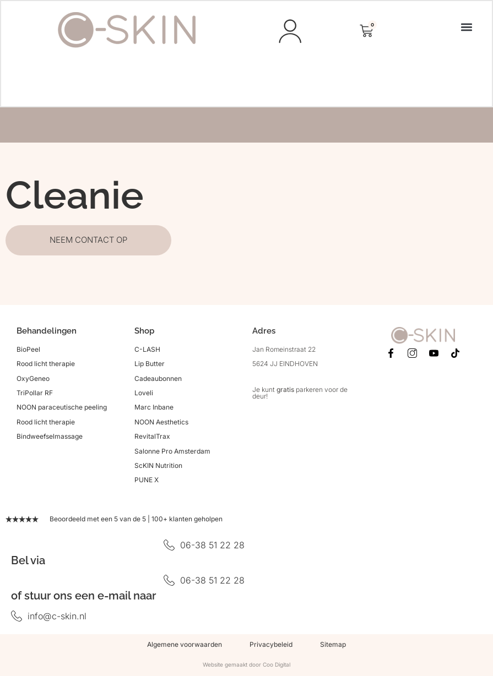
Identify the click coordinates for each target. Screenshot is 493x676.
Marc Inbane (154, 409)
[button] (466, 27)
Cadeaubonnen (158, 380)
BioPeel (28, 351)
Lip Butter (149, 365)
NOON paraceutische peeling (62, 409)
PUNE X (146, 482)
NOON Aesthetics (161, 423)
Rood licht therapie (46, 365)
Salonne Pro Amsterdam (172, 453)
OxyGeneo (33, 380)
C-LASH (147, 351)
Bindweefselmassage (50, 438)
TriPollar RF (35, 394)
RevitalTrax (152, 438)
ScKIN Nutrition (158, 467)
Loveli (143, 394)
